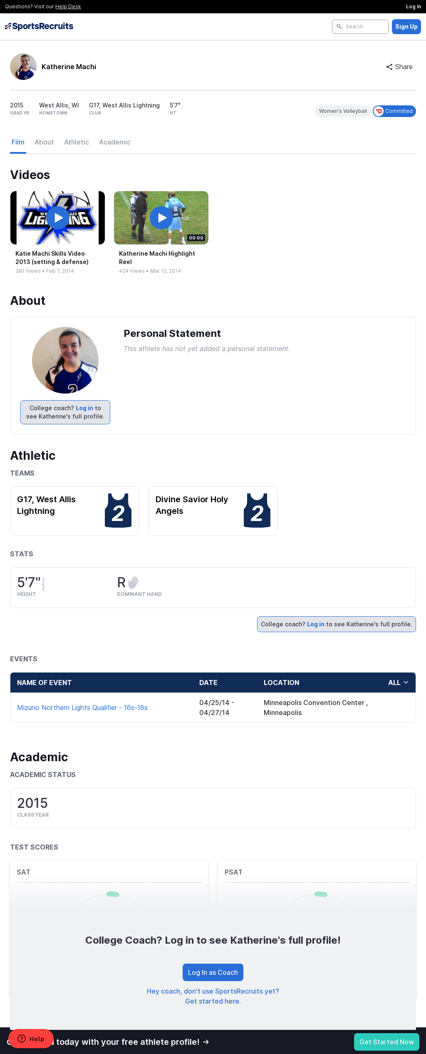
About (44, 142)
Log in (84, 407)
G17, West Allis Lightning (46, 505)
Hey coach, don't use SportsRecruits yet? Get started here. (213, 996)
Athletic (76, 142)
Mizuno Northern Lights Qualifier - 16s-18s (82, 707)
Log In (413, 6)
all (398, 682)
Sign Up (406, 26)
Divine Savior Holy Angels (192, 505)
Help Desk (68, 6)
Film (18, 142)
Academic (115, 142)
